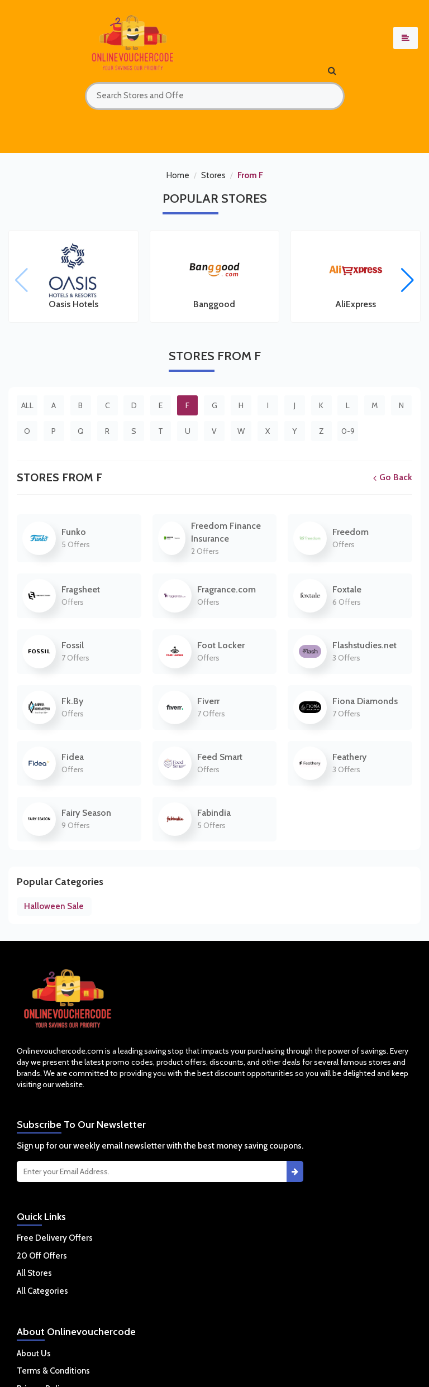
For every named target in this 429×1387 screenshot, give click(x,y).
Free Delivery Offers (55, 1238)
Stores (213, 175)
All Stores (34, 1273)
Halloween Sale (54, 906)
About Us (34, 1353)
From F (250, 175)
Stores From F (59, 477)
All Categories (42, 1291)
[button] (407, 280)
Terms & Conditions (53, 1371)
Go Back (392, 477)
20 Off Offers (42, 1256)
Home (177, 175)
